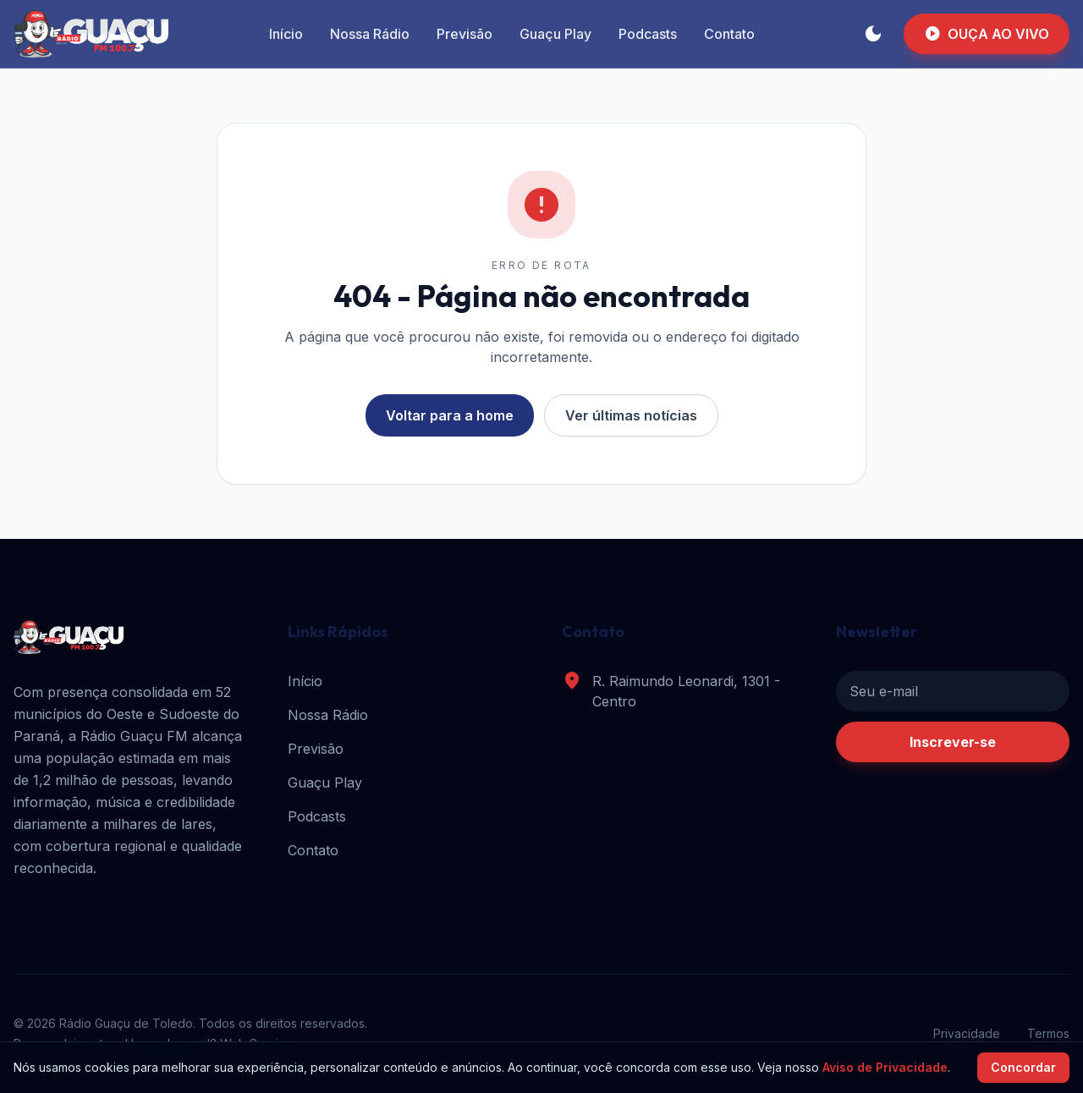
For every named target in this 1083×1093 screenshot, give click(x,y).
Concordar (1023, 1067)
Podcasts (647, 33)
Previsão (464, 33)
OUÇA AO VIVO (986, 34)
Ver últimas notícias (631, 415)
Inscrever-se (953, 741)
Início (286, 33)
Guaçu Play (555, 33)
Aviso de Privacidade (885, 1067)
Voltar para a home (450, 415)
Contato (729, 33)
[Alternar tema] (873, 34)
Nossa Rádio (370, 33)
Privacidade (966, 1033)
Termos (1048, 1033)
